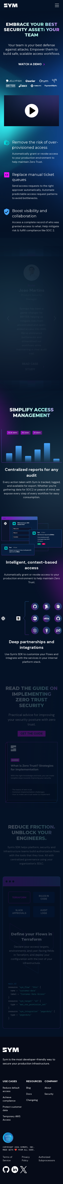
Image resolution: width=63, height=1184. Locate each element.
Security (49, 1093)
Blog (28, 1087)
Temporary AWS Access (11, 1118)
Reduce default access (11, 1089)
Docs (29, 1093)
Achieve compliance (9, 1099)
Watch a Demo (30, 64)
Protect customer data (12, 1108)
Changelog (32, 1100)
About (48, 1087)
